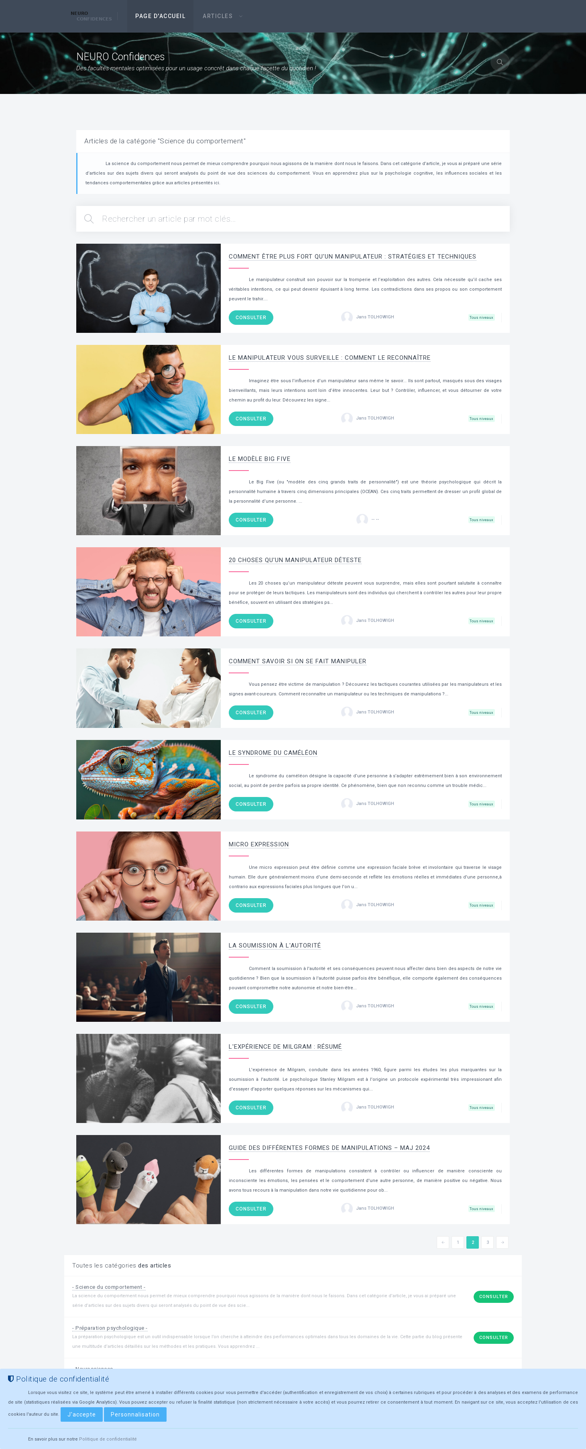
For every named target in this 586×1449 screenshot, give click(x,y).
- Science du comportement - (112, 1287)
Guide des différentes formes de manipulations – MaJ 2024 (329, 1147)
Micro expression (259, 844)
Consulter (251, 317)
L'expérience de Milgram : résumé (285, 1046)
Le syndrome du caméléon (273, 752)
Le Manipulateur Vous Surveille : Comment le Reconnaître (330, 357)
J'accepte (81, 1414)
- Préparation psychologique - (112, 1328)
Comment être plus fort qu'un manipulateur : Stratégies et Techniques (352, 256)
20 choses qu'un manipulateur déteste (295, 560)
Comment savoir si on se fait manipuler (297, 661)
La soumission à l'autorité (275, 945)
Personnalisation (135, 1414)
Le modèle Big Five (260, 459)
